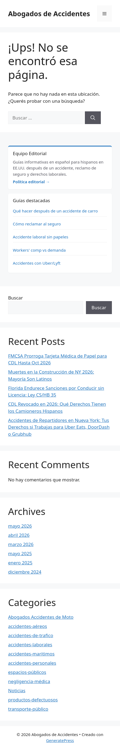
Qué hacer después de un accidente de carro (55, 211)
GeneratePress (60, 740)
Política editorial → (31, 181)
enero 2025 (20, 563)
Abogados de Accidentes (49, 13)
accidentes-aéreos (27, 626)
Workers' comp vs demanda (39, 250)
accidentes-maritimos (31, 654)
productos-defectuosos (33, 700)
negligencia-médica (29, 681)
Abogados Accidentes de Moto (41, 617)
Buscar (15, 298)
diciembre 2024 (24, 572)
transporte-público (28, 709)
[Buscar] (93, 117)
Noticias (16, 690)
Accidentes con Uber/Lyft (37, 263)
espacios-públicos (27, 672)
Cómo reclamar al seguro (37, 224)
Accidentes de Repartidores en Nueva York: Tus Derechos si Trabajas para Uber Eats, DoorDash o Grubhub (58, 427)
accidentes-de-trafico (30, 635)
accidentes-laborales (30, 644)
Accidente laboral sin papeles (40, 236)
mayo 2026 (20, 526)
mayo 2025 (20, 553)
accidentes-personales (32, 663)
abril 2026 (18, 535)
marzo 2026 (21, 544)
